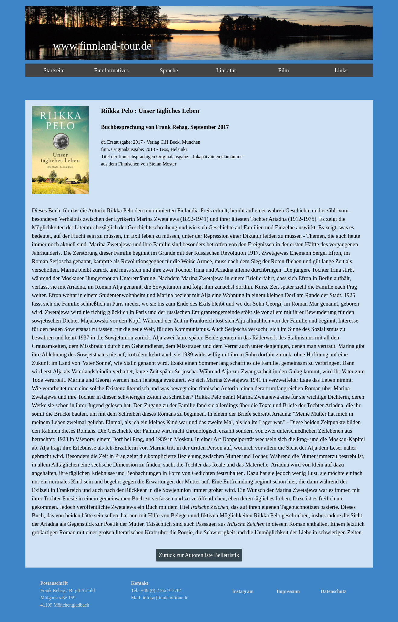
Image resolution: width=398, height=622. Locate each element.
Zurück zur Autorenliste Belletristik (199, 555)
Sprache (169, 70)
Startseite (54, 70)
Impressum (288, 591)
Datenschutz (333, 591)
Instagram (243, 591)
